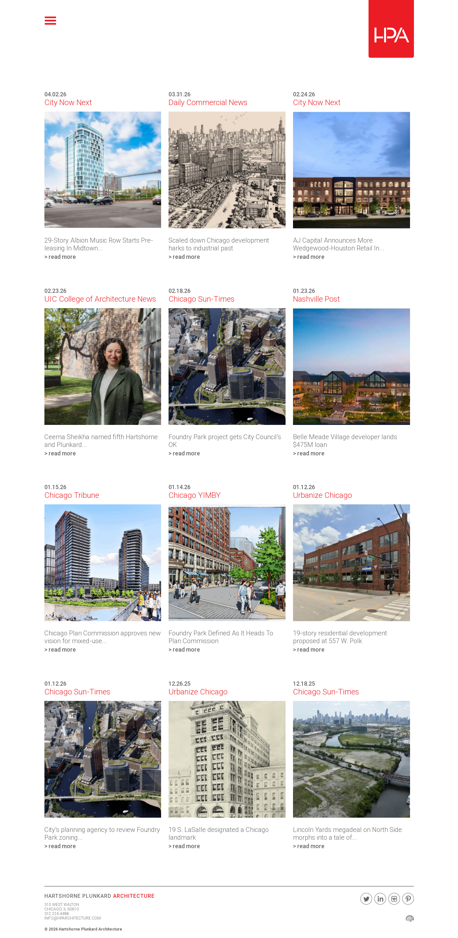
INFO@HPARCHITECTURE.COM (72, 918)
